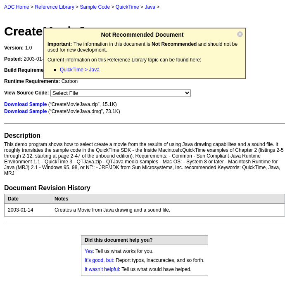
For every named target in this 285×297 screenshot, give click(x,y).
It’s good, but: (99, 260)
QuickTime (127, 7)
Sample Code (95, 7)
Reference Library (54, 7)
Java (150, 7)
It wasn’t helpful (102, 269)
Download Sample (25, 104)
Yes (89, 251)
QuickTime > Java (80, 70)
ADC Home (16, 7)
